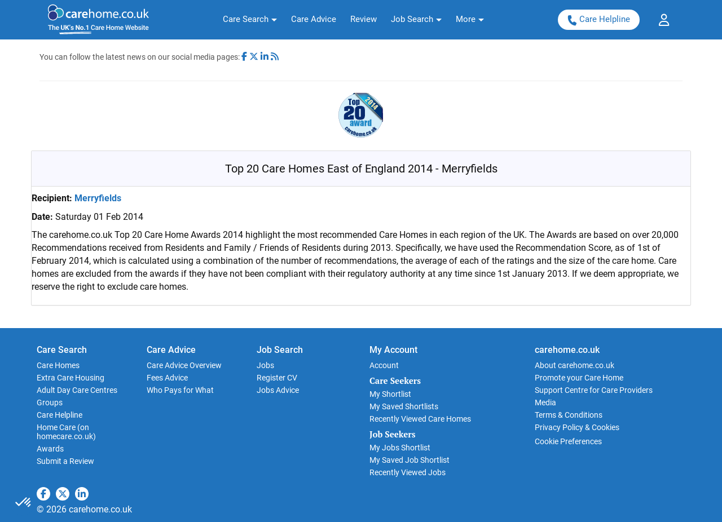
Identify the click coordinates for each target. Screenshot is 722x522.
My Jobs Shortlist (399, 447)
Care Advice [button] (171, 349)
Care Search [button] (62, 349)
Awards (50, 448)
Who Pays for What (180, 390)
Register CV (277, 377)
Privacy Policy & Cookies (577, 427)
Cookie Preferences (568, 441)
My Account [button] (393, 349)
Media (545, 402)
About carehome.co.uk (574, 365)
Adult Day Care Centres (77, 390)
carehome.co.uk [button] (567, 349)
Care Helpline (598, 19)
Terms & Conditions (568, 414)
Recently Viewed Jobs (407, 472)
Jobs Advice (278, 390)
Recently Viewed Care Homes (420, 418)
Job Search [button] (280, 349)
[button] (250, 19)
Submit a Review (65, 461)
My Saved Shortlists (403, 406)
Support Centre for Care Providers (594, 390)
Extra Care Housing (70, 377)
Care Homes (58, 365)
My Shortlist (390, 394)
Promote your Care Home (579, 377)
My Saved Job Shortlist (409, 460)
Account (384, 365)
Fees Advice (167, 377)
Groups (50, 402)
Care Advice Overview (184, 365)
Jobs (265, 365)
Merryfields (97, 198)
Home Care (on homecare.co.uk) (66, 432)
